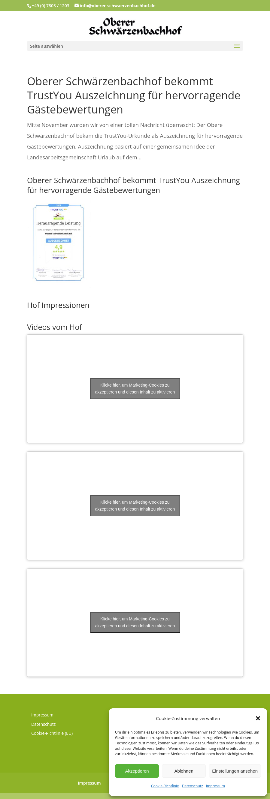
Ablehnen (183, 770)
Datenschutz (192, 785)
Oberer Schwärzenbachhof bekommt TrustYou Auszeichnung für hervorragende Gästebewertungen (134, 95)
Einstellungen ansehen (235, 770)
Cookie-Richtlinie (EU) (52, 733)
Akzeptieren (137, 770)
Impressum (215, 785)
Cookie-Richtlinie (165, 785)
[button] (258, 718)
